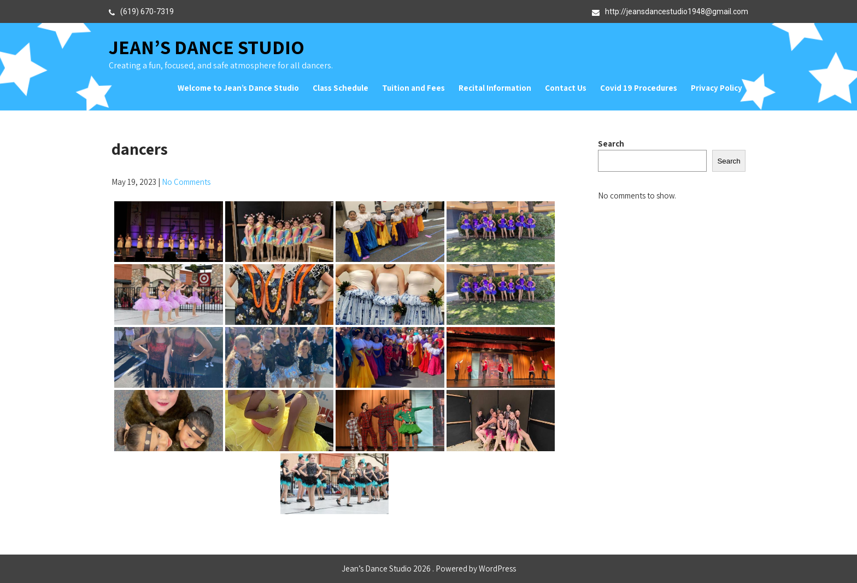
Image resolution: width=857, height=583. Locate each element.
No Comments (186, 182)
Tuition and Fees (413, 88)
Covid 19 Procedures (638, 88)
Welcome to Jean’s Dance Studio (238, 88)
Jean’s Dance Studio (206, 47)
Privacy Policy (716, 88)
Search (611, 143)
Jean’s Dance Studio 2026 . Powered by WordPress (429, 568)
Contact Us (565, 88)
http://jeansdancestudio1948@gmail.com (676, 11)
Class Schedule (340, 88)
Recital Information (495, 88)
